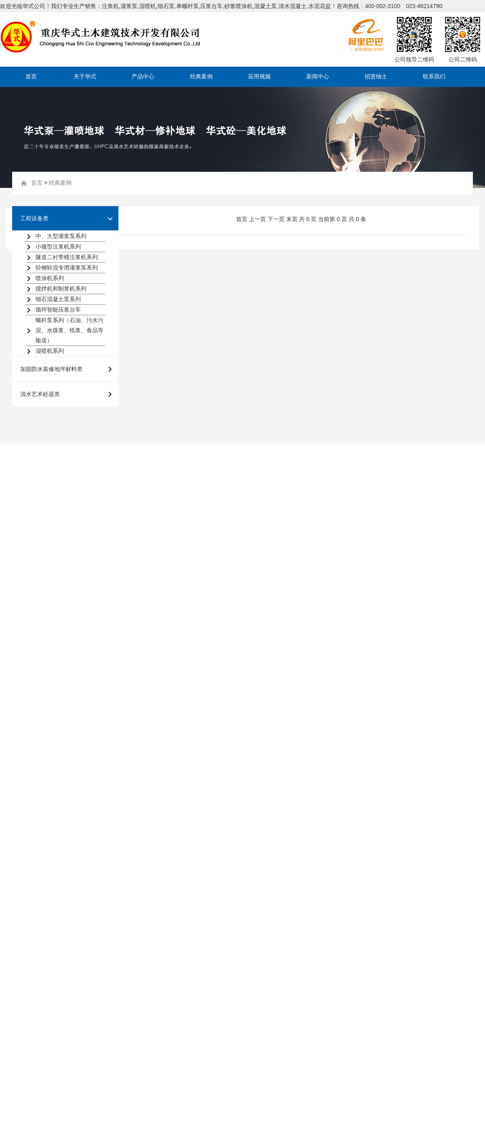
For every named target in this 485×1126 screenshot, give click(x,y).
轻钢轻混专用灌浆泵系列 (67, 267)
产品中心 (143, 77)
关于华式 (85, 77)
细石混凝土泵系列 (58, 299)
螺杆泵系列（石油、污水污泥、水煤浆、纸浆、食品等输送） (69, 330)
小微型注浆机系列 (58, 246)
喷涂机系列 (50, 278)
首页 (31, 77)
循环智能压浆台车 (58, 309)
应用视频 (259, 77)
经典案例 (201, 77)
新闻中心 (317, 77)
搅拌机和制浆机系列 (61, 288)
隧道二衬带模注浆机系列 (67, 257)
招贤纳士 (376, 77)
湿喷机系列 (50, 351)
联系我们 (434, 77)
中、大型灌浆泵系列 (61, 236)
